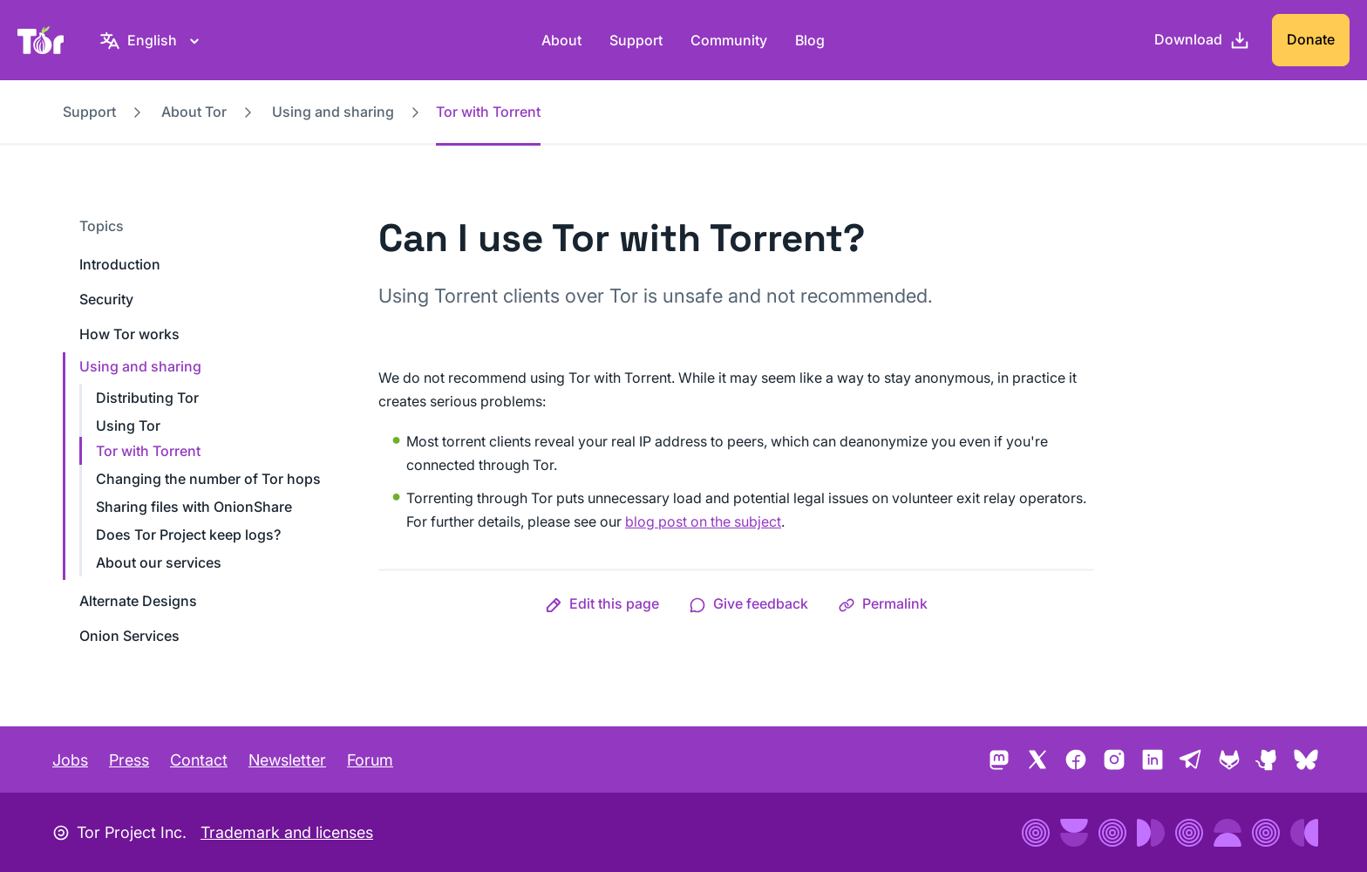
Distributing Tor (147, 397)
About (561, 40)
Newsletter (287, 760)
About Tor (194, 111)
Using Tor (128, 425)
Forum (370, 760)
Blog (810, 40)
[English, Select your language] (152, 40)
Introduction (119, 264)
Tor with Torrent (148, 451)
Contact (199, 760)
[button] (602, 603)
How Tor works (129, 334)
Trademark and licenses (287, 832)
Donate (1311, 39)
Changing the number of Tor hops (208, 478)
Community (728, 40)
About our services (158, 562)
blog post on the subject (703, 521)
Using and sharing (333, 111)
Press (129, 760)
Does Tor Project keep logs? (188, 534)
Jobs (70, 760)
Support (636, 40)
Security (106, 299)
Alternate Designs (138, 601)
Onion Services (129, 635)
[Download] (1202, 40)
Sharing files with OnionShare (194, 506)
